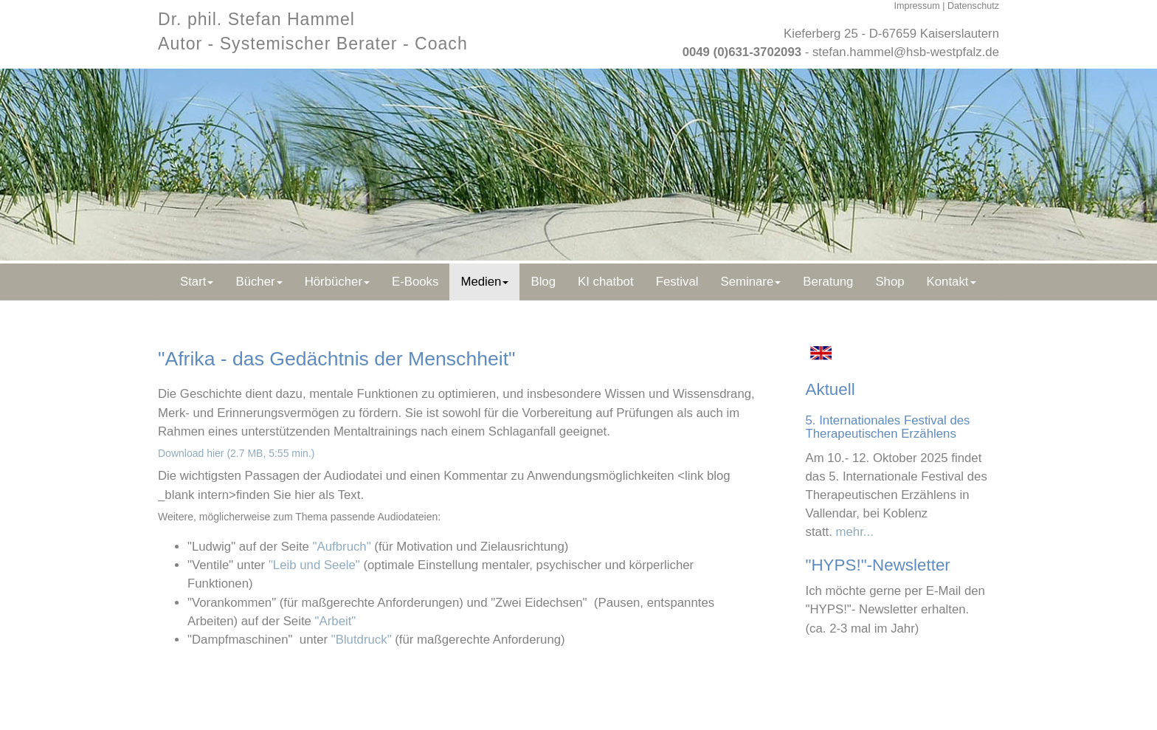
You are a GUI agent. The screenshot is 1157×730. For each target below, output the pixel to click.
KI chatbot (606, 282)
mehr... (855, 532)
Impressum (916, 6)
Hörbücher (337, 282)
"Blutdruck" (361, 640)
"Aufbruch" (342, 547)
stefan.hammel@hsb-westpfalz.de (905, 52)
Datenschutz (973, 6)
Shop (889, 282)
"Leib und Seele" (314, 565)
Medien (484, 282)
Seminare (750, 282)
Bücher (258, 282)
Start (196, 282)
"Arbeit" (335, 621)
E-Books (415, 282)
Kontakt (951, 282)
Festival (677, 282)
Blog (543, 282)
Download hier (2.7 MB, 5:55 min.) (236, 453)
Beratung (828, 282)
